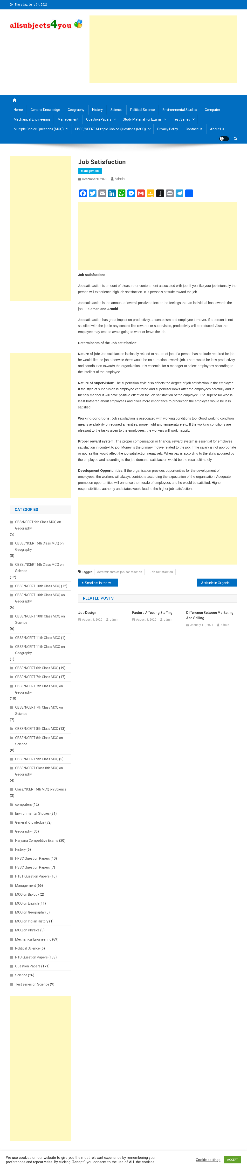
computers (23, 804)
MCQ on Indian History (31, 921)
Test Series (181, 119)
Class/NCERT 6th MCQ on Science (41, 789)
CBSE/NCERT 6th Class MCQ (36, 668)
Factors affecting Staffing (152, 613)
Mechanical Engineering (32, 119)
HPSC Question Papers (32, 858)
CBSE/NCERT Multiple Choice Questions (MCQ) (110, 129)
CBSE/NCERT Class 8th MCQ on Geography (39, 771)
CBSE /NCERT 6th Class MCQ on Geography (39, 546)
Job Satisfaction (161, 572)
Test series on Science (32, 984)
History (97, 110)
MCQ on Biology (27, 894)
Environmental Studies (180, 110)
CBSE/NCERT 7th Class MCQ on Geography (39, 689)
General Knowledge (45, 110)
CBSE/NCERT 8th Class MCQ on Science (39, 741)
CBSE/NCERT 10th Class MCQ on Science (40, 619)
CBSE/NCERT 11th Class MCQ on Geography (40, 650)
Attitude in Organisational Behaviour (219, 583)
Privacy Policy (167, 129)
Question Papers (98, 119)
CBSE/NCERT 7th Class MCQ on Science (39, 710)
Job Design (87, 613)
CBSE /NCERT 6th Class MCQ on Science (39, 568)
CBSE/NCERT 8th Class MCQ (36, 729)
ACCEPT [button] (232, 1159)
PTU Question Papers (31, 957)
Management (68, 119)
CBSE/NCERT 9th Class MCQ (36, 759)
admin (120, 179)
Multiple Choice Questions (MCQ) (39, 129)
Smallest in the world (101, 583)
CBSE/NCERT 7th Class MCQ (36, 677)
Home (18, 110)
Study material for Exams (142, 119)
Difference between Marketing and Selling (209, 615)
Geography (76, 110)
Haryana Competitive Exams (36, 840)
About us (217, 129)
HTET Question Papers (32, 876)
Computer (212, 110)
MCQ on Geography (30, 912)
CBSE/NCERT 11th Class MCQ (37, 638)
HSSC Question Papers (32, 867)
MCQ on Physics (27, 930)
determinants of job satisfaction (119, 572)
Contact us (194, 129)
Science (116, 110)
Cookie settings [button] (208, 1160)
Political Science (142, 110)
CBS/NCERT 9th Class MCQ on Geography (38, 525)
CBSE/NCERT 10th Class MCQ (37, 586)
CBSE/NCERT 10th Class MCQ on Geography (40, 598)
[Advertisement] (163, 49)
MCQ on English (27, 903)
